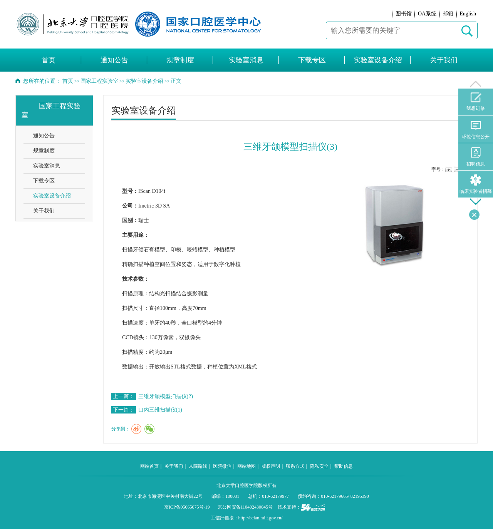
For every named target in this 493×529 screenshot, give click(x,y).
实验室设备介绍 (378, 60)
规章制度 (180, 60)
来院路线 (198, 466)
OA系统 (427, 14)
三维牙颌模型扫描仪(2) (165, 396)
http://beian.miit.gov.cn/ (260, 518)
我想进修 (475, 101)
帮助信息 (343, 466)
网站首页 (149, 466)
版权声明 (271, 466)
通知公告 (114, 60)
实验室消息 (246, 60)
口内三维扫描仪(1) (160, 410)
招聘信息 (475, 157)
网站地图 (246, 466)
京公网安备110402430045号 (245, 507)
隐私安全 (319, 466)
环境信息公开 (476, 129)
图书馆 (404, 14)
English (467, 14)
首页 (48, 60)
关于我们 (444, 60)
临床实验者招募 (475, 184)
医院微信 (222, 466)
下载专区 (312, 60)
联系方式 (295, 466)
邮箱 (448, 14)
